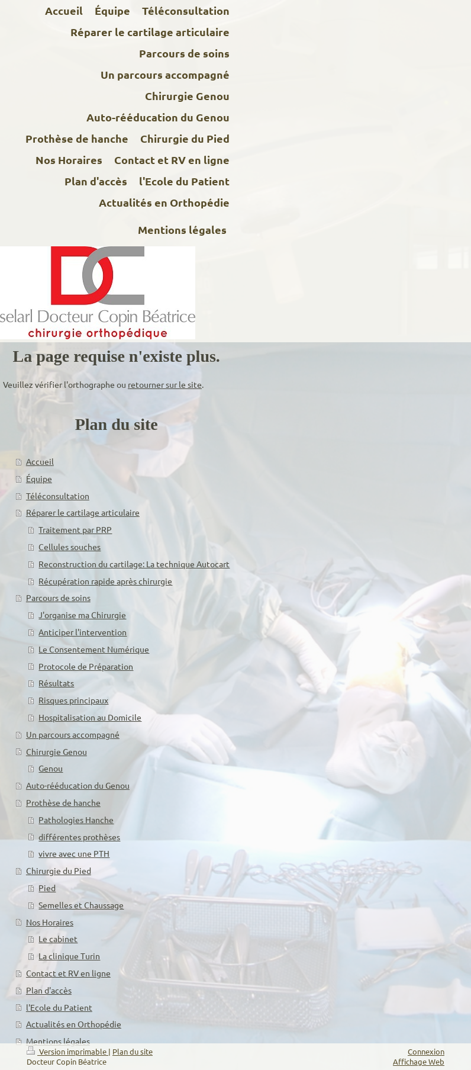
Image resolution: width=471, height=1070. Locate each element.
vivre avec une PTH (73, 853)
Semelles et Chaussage (81, 904)
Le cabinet (58, 938)
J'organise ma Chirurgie (82, 614)
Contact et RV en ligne (68, 973)
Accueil (40, 461)
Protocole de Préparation (85, 666)
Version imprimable (67, 1051)
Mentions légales (58, 1041)
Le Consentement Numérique (93, 649)
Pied (47, 887)
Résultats (56, 682)
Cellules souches (69, 546)
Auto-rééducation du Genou (78, 785)
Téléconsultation (57, 495)
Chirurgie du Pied (58, 870)
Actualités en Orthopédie (73, 1023)
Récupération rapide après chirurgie (105, 581)
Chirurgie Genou (56, 751)
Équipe (39, 478)
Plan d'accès (49, 990)
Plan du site (132, 1051)
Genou (50, 768)
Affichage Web (418, 1061)
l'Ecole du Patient (59, 1007)
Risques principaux (73, 700)
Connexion (426, 1051)
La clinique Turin (69, 955)
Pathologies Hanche (76, 819)
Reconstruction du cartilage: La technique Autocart (134, 563)
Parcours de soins (58, 597)
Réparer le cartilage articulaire (83, 512)
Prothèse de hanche (63, 802)
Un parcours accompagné (73, 734)
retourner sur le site (165, 384)
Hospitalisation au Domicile (89, 717)
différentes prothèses (79, 836)
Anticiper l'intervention (82, 631)
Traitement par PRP (75, 529)
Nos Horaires (49, 922)
